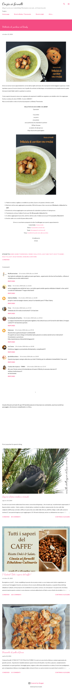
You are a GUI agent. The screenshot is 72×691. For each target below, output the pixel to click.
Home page (5, 14)
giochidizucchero (13, 356)
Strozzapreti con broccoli (38, 230)
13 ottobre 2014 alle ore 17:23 (21, 308)
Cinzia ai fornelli (12, 4)
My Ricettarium (13, 273)
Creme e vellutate (34, 254)
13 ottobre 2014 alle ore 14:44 (28, 273)
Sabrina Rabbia (12, 298)
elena (9, 286)
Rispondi (11, 281)
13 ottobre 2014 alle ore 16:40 (27, 298)
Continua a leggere (62, 517)
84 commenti (15, 517)
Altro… (51, 14)
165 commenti (16, 594)
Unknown (11, 330)
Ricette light (7, 257)
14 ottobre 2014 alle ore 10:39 (29, 356)
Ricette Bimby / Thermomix (22, 14)
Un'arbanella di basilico (15, 318)
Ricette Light (40, 14)
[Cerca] (64, 3)
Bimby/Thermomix (21, 254)
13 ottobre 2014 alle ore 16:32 (22, 286)
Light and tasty (47, 254)
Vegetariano (17, 257)
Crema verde (39, 225)
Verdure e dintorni (30, 257)
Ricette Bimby (59, 254)
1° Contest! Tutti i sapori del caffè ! (16, 574)
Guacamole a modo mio (38, 227)
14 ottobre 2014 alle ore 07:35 (24, 330)
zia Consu (11, 346)
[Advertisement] (36, 424)
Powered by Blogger (36, 683)
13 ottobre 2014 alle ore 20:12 (33, 318)
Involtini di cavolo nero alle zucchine (37, 233)
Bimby (12, 254)
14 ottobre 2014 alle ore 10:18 (24, 346)
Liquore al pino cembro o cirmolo (15, 496)
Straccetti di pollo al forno (13, 652)
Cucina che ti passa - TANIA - (17, 366)
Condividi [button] (5, 259)
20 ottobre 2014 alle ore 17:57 (36, 366)
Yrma (9, 308)
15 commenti (15, 672)
